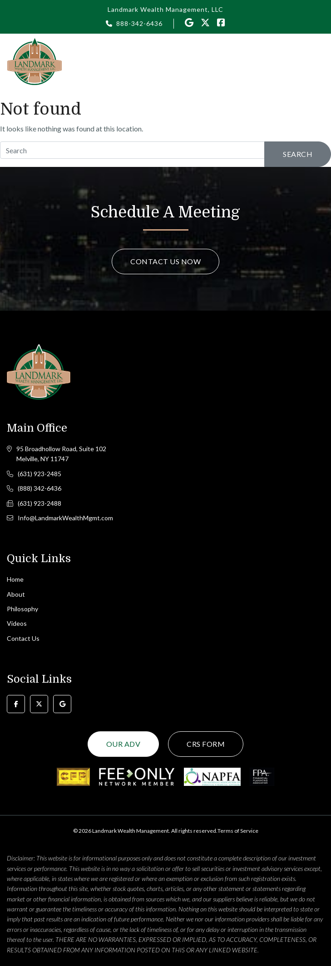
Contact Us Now (165, 261)
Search (297, 154)
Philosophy (22, 609)
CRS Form (206, 744)
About (16, 594)
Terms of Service (237, 830)
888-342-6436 (139, 23)
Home (15, 579)
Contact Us (23, 638)
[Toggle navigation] (319, 61)
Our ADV (123, 744)
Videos (17, 623)
